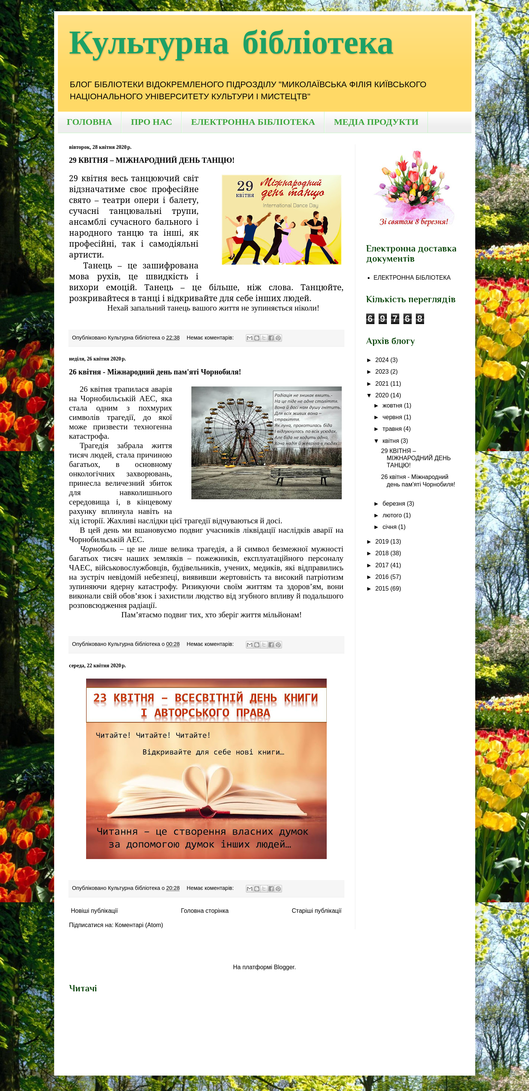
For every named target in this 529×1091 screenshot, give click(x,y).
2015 (382, 588)
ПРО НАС (151, 122)
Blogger (284, 967)
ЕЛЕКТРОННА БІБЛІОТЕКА (253, 122)
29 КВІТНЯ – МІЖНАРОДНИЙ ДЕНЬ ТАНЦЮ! (152, 160)
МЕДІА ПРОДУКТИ (376, 122)
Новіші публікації (94, 911)
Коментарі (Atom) (139, 925)
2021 (382, 383)
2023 (382, 371)
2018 (382, 553)
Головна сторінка (205, 911)
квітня (391, 441)
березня (394, 503)
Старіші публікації (316, 911)
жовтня (393, 405)
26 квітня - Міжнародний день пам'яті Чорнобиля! (155, 372)
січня (390, 527)
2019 (382, 541)
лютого (392, 515)
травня (392, 429)
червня (393, 417)
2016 (382, 577)
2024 (382, 360)
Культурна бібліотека (231, 43)
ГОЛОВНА (89, 122)
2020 (382, 395)
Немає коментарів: (211, 338)
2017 (382, 565)
